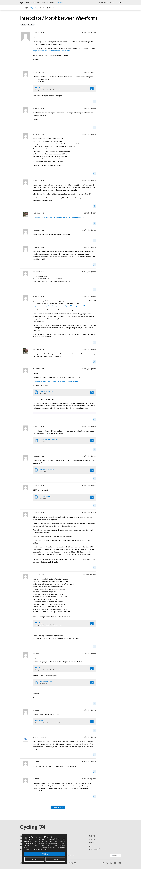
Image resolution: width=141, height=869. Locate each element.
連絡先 (91, 843)
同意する (45, 854)
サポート (92, 846)
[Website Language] (115, 855)
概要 (26, 8)
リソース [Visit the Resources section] (61, 3)
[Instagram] (111, 863)
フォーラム (34, 8)
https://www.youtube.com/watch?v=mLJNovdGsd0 (51, 51)
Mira (21, 846)
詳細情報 (55, 859)
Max (21, 836)
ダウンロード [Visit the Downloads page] (103, 3)
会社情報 (92, 836)
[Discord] (119, 863)
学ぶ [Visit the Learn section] (38, 3)
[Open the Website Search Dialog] (120, 2)
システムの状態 (94, 849)
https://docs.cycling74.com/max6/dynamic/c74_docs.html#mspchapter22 (59, 306)
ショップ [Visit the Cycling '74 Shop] (45, 3)
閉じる (34, 859)
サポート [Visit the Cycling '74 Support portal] (53, 3)
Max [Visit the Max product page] (27, 3)
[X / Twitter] (107, 863)
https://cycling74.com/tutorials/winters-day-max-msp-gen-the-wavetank (59, 217)
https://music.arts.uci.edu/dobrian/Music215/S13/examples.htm (55, 381)
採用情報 (92, 839)
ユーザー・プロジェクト (48, 8)
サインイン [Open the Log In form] (113, 3)
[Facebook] (103, 863)
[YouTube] (115, 863)
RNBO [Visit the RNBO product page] (33, 3)
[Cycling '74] (21, 3)
